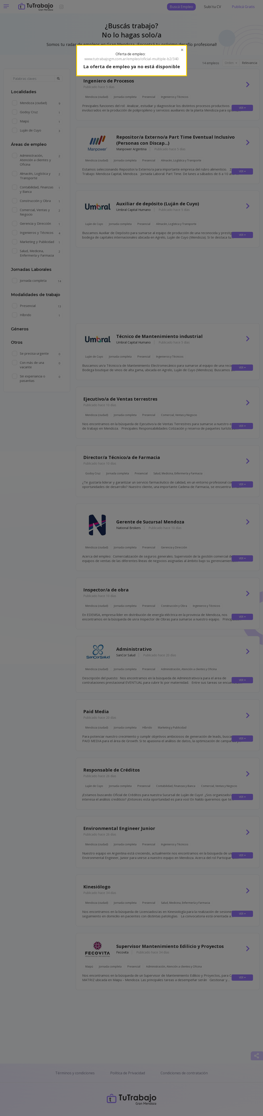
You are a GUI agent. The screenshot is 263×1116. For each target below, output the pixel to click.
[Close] (182, 49)
